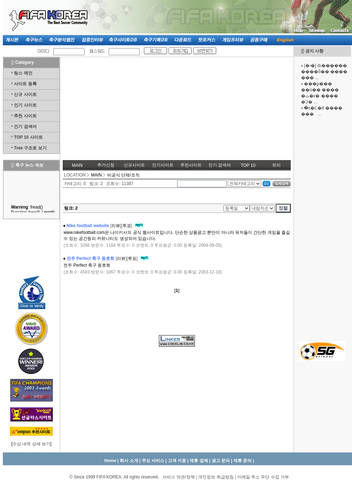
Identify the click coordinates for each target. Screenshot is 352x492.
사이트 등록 (25, 83)
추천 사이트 (25, 115)
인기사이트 (163, 165)
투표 (127, 225)
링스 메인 (23, 73)
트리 (276, 165)
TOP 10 (248, 165)
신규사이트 (134, 165)
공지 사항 (314, 50)
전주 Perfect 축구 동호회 (91, 258)
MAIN (77, 165)
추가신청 (105, 165)
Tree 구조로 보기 (30, 147)
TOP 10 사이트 (28, 137)
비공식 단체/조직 (123, 175)
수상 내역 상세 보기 (31, 443)
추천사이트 (191, 165)
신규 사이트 (25, 94)
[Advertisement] (322, 228)
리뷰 (116, 225)
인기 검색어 (25, 126)
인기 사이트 (25, 105)
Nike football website (88, 225)
